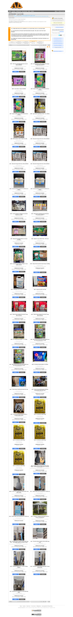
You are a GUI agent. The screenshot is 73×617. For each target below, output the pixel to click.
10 (43, 601)
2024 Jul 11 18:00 (40, 42)
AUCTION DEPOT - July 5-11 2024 (18, 12)
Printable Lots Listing (58, 47)
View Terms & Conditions (58, 45)
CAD (14, 15)
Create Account (61, 11)
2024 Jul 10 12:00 (19, 42)
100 (49, 601)
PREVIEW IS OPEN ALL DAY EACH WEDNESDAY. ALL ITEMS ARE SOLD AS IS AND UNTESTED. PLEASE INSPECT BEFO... (31, 16)
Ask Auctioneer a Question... (57, 51)
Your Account (24, 11)
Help (29, 11)
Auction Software (38, 615)
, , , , (28, 15)
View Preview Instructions (58, 38)
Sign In (56, 11)
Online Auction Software (37, 611)
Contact (32, 11)
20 (45, 601)
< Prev (10, 601)
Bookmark (22, 71)
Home (10, 11)
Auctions (13, 11)
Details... (15, 71)
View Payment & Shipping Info (57, 43)
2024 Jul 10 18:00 (33, 42)
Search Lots (18, 11)
